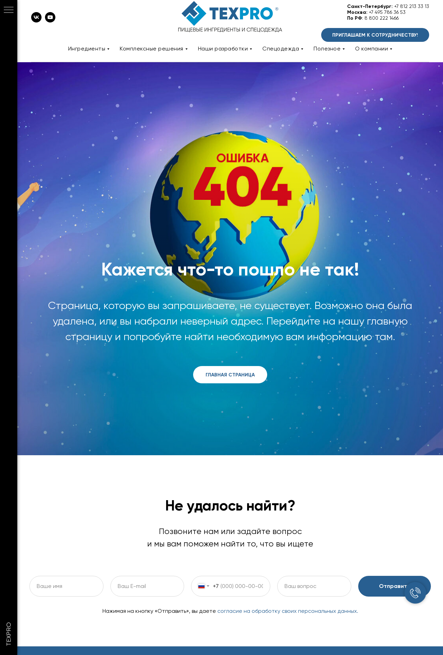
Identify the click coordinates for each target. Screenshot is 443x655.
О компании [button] (371, 48)
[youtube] (50, 21)
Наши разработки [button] (223, 48)
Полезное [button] (327, 48)
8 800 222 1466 (381, 18)
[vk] (36, 21)
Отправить (394, 586)
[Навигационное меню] (8, 10)
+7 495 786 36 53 (387, 12)
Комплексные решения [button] (151, 48)
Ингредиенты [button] (87, 48)
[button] (375, 35)
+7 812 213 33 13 (411, 6)
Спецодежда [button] (280, 48)
